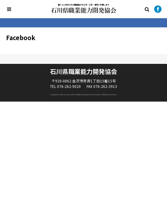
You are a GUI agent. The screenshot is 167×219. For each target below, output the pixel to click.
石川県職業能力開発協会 (83, 10)
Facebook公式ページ (158, 9)
